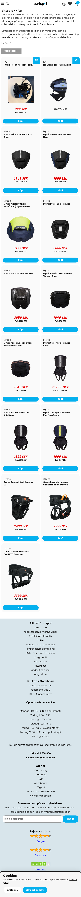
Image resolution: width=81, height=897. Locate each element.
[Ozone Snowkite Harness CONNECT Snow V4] (20, 589)
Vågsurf (40, 787)
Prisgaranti (40, 657)
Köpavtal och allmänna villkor (40, 632)
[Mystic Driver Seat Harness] (60, 241)
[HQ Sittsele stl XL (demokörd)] (21, 102)
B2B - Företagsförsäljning (40, 653)
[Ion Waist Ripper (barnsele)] (60, 102)
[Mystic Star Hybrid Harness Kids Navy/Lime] (60, 450)
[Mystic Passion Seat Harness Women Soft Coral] (20, 380)
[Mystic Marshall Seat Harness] (20, 311)
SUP (40, 779)
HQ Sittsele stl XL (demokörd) (18, 65)
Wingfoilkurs (40, 674)
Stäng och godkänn (35, 890)
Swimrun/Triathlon (40, 796)
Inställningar (12, 890)
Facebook (40, 855)
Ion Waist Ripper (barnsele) (57, 65)
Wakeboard (40, 783)
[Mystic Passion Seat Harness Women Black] (60, 311)
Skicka (70, 819)
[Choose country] (64, 4)
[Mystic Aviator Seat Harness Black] (20, 172)
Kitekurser (40, 666)
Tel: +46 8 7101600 (40, 753)
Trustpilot (40, 869)
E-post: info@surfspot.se (40, 758)
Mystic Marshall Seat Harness (18, 274)
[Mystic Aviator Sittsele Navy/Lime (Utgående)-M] (21, 242)
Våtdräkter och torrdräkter (41, 791)
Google (40, 841)
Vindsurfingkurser (40, 670)
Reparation (40, 661)
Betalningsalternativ (40, 636)
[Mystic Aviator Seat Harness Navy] (60, 172)
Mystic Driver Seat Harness (56, 204)
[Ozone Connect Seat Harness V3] (20, 520)
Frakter (40, 640)
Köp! (60, 121)
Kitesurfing (40, 775)
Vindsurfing (40, 770)
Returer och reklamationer (40, 649)
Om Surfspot (41, 628)
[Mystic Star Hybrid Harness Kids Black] (20, 450)
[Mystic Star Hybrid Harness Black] (60, 380)
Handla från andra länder (40, 645)
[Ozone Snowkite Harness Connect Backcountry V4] (60, 520)
